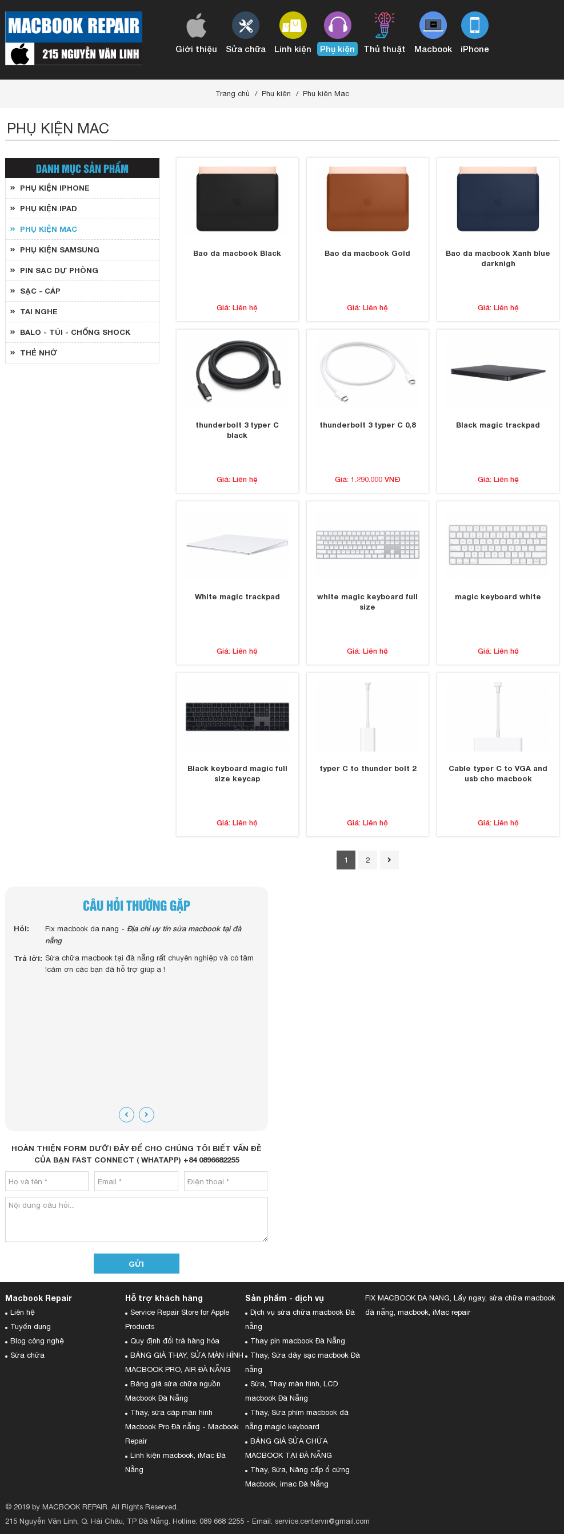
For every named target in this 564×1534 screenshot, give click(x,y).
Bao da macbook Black (237, 253)
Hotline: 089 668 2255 (208, 1521)
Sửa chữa (27, 1355)
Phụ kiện (276, 93)
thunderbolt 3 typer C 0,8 (367, 424)
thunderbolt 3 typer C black (237, 430)
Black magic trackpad (498, 424)
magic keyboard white (498, 596)
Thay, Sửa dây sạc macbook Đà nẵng (302, 1362)
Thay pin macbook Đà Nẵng (297, 1341)
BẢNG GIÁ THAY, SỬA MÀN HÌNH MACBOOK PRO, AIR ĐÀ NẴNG (184, 1362)
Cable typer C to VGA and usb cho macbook (498, 773)
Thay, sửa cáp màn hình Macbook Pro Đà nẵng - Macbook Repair (182, 1426)
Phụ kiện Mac (326, 93)
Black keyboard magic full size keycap (237, 773)
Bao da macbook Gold (367, 253)
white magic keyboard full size (367, 601)
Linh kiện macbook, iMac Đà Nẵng (175, 1462)
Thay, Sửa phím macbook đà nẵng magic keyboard (297, 1419)
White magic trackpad (237, 596)
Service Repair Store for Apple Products (177, 1319)
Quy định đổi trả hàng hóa (174, 1341)
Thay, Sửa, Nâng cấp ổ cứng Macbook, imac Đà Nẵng (297, 1476)
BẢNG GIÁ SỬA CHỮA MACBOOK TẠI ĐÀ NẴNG (288, 1448)
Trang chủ (232, 93)
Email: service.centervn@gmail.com (311, 1521)
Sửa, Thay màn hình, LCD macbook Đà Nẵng (291, 1390)
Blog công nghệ (37, 1341)
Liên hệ (22, 1312)
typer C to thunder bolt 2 (367, 768)
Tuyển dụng (30, 1326)
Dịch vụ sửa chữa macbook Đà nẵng (300, 1319)
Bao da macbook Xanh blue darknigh (498, 258)
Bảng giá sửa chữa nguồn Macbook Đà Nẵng (173, 1390)
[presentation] (126, 1114)
